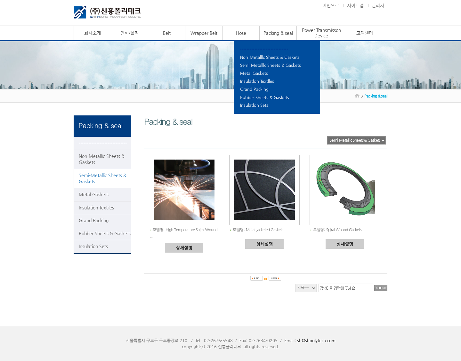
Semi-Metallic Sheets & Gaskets (270, 65)
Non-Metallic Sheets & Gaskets (270, 57)
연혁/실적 (129, 32)
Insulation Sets (254, 105)
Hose (241, 32)
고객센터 (364, 32)
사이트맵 (355, 5)
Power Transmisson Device (321, 32)
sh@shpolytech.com (316, 340)
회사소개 (92, 32)
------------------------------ (264, 49)
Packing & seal (278, 32)
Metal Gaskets (254, 73)
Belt (167, 32)
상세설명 (184, 247)
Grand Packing (254, 89)
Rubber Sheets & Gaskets (264, 97)
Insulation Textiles (257, 81)
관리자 (378, 5)
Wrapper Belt (203, 32)
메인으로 (330, 5)
